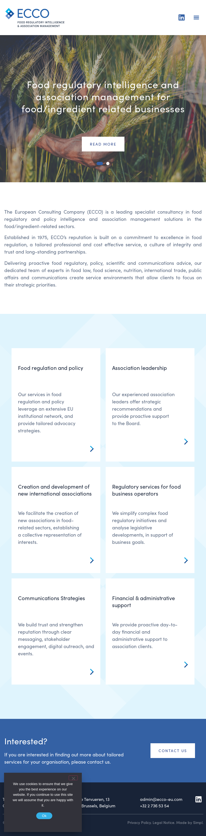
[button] (196, 17)
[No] (73, 777)
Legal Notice (163, 822)
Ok (44, 816)
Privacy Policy (139, 822)
